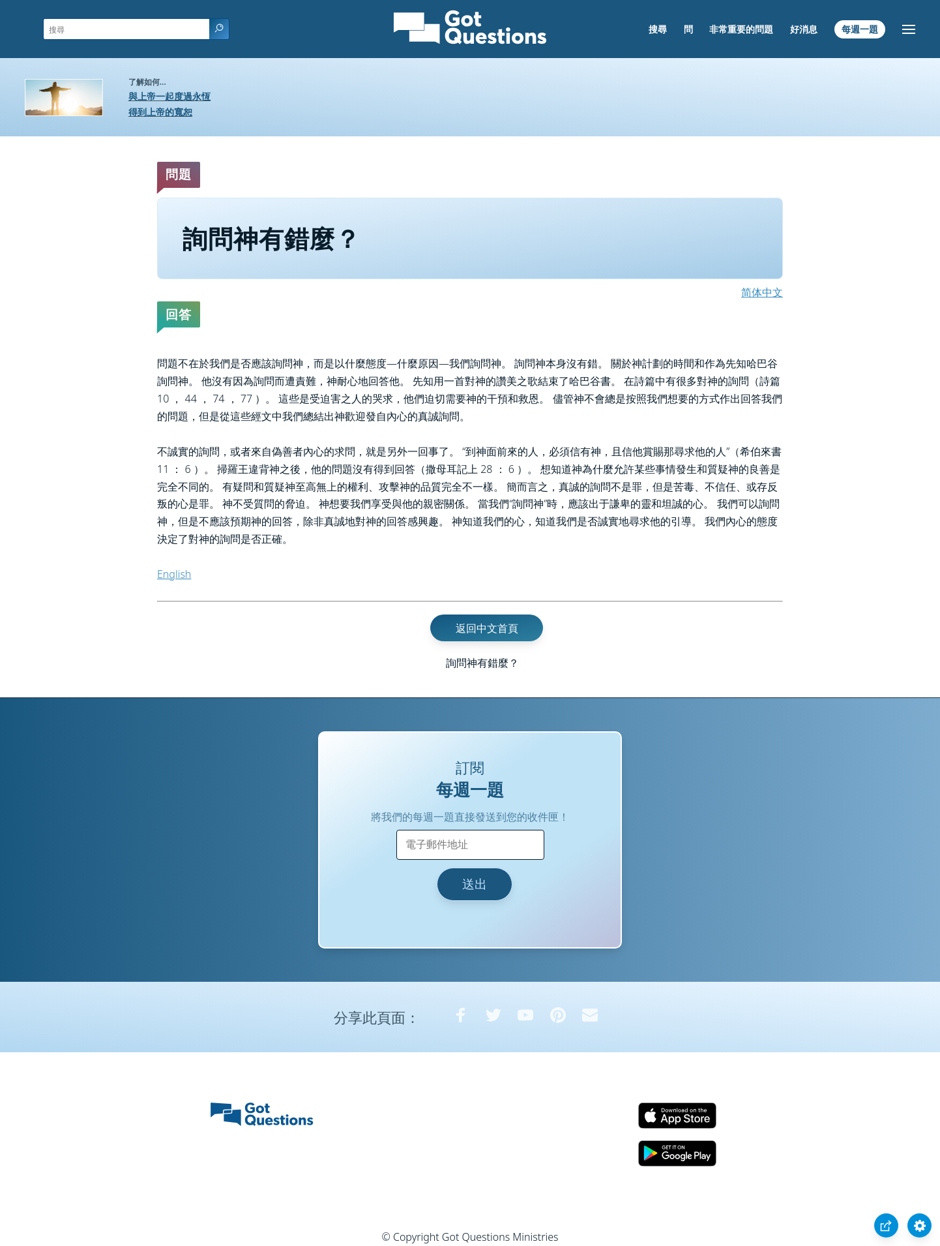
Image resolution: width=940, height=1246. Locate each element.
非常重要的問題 (741, 29)
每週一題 (860, 29)
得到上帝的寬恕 (160, 112)
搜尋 (658, 29)
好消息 (803, 29)
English (174, 574)
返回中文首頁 (487, 628)
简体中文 (762, 292)
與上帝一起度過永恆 (169, 96)
